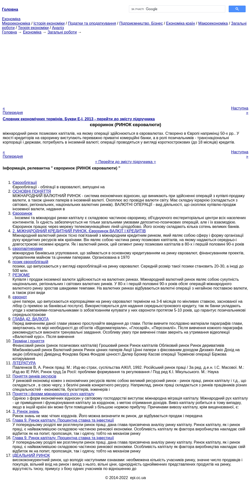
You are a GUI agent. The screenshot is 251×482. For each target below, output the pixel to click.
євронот (20, 297)
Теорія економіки (33, 28)
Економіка (11, 19)
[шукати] (176, 9)
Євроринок (22, 213)
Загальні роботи (62, 32)
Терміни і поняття (28, 341)
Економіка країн (180, 23)
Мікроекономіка (16, 23)
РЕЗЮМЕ (21, 275)
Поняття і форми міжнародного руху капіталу (53, 394)
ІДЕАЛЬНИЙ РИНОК (31, 455)
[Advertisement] (125, 68)
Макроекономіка (213, 23)
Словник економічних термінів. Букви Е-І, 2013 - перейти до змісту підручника (79, 119)
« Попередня (13, 110)
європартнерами (28, 249)
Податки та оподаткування (92, 23)
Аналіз (58, 28)
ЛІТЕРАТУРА (24, 363)
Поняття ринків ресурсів (34, 376)
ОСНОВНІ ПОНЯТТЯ (32, 191)
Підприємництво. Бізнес (141, 23)
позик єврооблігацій (30, 262)
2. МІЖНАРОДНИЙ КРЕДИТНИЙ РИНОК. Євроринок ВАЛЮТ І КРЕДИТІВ (79, 231)
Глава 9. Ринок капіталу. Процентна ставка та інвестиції (63, 420)
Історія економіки (49, 23)
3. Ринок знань (26, 411)
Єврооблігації (25, 182)
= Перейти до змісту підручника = (125, 162)
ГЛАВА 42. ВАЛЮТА (31, 319)
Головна (9, 32)
